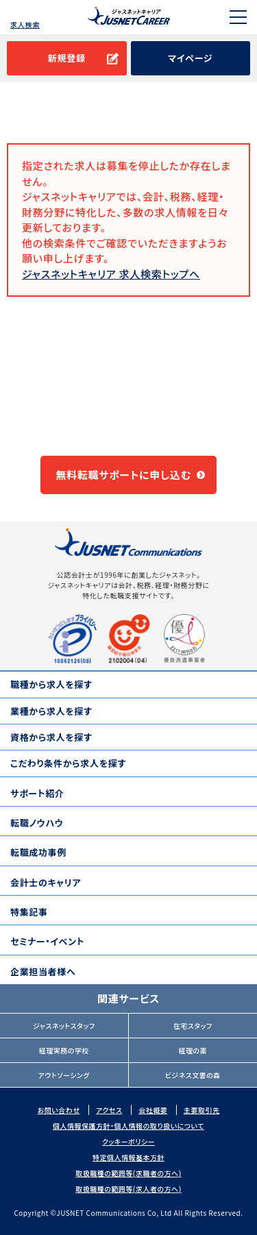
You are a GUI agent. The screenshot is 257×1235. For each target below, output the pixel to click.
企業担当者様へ (42, 971)
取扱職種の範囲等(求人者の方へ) (128, 1189)
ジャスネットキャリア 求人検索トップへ (111, 274)
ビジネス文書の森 (193, 1075)
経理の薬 (192, 1050)
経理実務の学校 (64, 1050)
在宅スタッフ (192, 1025)
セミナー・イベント (47, 941)
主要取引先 (202, 1110)
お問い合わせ (59, 1110)
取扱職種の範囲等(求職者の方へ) (128, 1173)
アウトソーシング (64, 1075)
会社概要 (152, 1110)
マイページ (190, 57)
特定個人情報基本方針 (128, 1157)
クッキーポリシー (128, 1141)
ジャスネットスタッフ (64, 1025)
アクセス (109, 1110)
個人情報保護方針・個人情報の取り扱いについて (128, 1126)
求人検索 (25, 24)
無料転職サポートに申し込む (123, 474)
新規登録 (67, 57)
